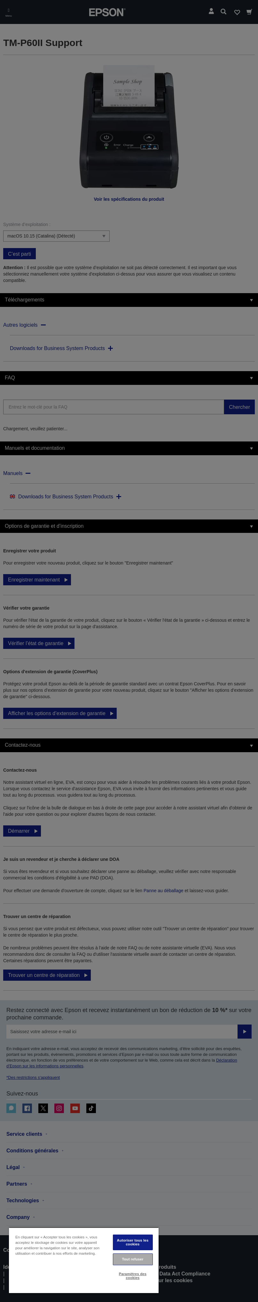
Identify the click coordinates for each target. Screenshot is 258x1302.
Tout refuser (133, 1259)
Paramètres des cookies (132, 1275)
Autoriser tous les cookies (133, 1242)
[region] (84, 1260)
